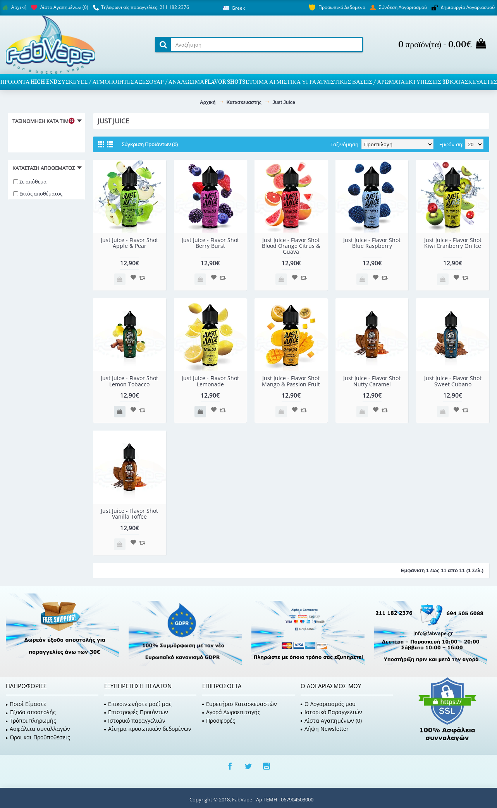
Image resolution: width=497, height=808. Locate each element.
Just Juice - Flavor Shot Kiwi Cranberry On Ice (453, 242)
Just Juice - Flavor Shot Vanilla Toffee (129, 513)
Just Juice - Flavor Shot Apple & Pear (129, 242)
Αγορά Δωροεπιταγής (231, 712)
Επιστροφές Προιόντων (136, 712)
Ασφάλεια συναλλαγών (38, 728)
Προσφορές (218, 720)
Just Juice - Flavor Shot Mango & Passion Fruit (291, 381)
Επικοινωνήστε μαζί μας (138, 704)
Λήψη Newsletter (325, 728)
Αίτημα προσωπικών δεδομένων (147, 728)
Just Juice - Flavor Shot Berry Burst (210, 242)
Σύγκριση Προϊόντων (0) (150, 144)
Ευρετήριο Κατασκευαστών (239, 704)
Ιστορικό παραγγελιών (134, 720)
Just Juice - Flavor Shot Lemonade (210, 381)
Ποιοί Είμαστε (26, 704)
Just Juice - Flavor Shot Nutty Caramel (372, 381)
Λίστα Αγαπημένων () (331, 720)
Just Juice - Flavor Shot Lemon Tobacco (129, 381)
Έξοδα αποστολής (31, 712)
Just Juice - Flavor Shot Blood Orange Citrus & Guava (291, 246)
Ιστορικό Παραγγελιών (331, 712)
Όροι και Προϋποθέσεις (38, 737)
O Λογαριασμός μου (328, 704)
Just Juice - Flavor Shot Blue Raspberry (372, 242)
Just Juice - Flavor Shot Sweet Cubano (453, 381)
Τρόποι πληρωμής (31, 720)
